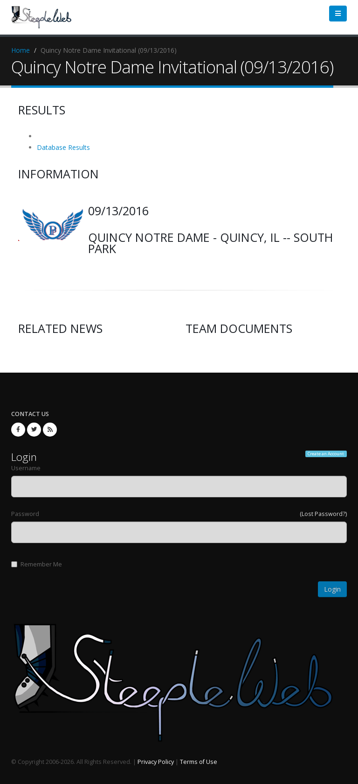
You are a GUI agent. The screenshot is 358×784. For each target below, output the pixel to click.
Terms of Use (198, 762)
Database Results (63, 147)
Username (26, 468)
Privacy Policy (156, 762)
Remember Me (36, 564)
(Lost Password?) (323, 514)
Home (20, 50)
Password (25, 514)
